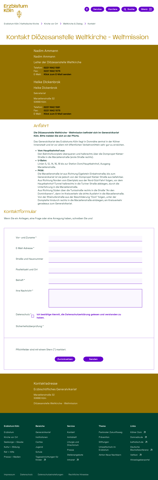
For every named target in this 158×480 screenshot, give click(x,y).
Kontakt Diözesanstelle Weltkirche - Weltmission (77, 37)
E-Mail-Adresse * (25, 248)
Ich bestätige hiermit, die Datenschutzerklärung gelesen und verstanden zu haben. (79, 316)
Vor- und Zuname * (26, 237)
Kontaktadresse (45, 383)
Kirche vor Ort (51, 23)
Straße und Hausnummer (29, 258)
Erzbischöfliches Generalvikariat (55, 389)
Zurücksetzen (65, 359)
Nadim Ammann (46, 51)
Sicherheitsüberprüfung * (30, 326)
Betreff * (20, 280)
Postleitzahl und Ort (27, 269)
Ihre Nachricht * (24, 290)
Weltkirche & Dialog (73, 23)
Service (71, 426)
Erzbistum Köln (11, 426)
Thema (102, 426)
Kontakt (91, 23)
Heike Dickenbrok (47, 82)
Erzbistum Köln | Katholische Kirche (21, 23)
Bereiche (40, 426)
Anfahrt (41, 125)
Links (133, 426)
